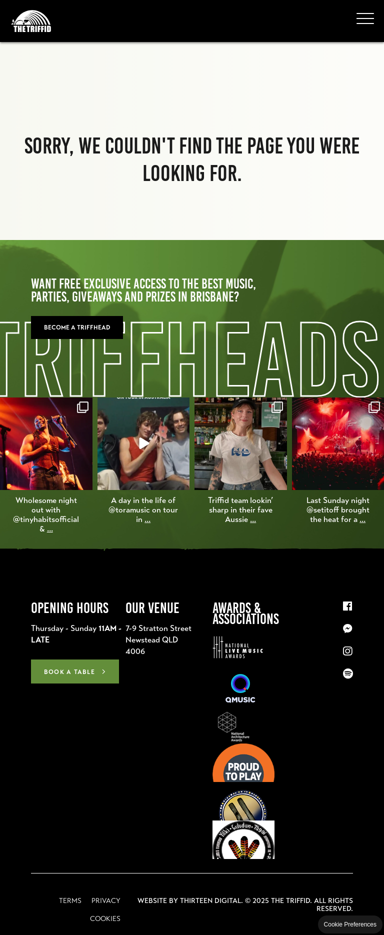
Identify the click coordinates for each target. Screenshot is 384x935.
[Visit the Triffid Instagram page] (348, 651)
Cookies (105, 918)
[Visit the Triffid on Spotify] (348, 674)
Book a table (69, 672)
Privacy (106, 900)
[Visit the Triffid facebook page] (348, 606)
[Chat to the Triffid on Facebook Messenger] (348, 629)
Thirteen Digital (210, 900)
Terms (70, 900)
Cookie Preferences (350, 924)
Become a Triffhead (77, 328)
